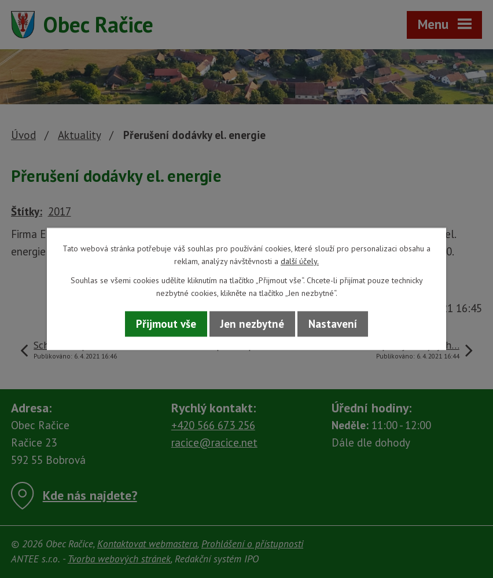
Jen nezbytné (252, 324)
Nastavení (332, 324)
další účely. (300, 262)
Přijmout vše (166, 324)
